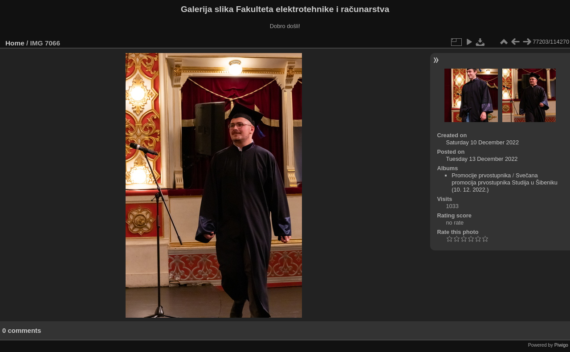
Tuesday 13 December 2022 (481, 159)
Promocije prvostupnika (481, 175)
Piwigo (561, 345)
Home (14, 43)
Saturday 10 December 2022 (482, 142)
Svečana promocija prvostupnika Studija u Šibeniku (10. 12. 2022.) (505, 182)
